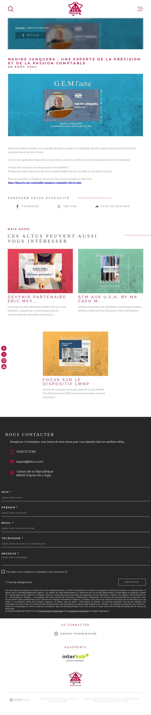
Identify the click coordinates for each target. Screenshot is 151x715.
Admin (134, 699)
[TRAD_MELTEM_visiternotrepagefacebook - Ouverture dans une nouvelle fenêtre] (3, 348)
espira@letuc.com (30, 461)
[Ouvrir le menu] (140, 9)
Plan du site (105, 699)
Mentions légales (121, 699)
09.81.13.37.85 (26, 451)
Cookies (124, 701)
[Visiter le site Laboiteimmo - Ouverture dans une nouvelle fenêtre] (19, 700)
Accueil (20, 28)
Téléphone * (12, 538)
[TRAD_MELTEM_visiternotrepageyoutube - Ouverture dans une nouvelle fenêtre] (3, 366)
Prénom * (9, 507)
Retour (30, 35)
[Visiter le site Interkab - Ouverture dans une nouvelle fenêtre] (75, 657)
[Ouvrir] (11, 9)
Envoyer (132, 582)
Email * (7, 523)
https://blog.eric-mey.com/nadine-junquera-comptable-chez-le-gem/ (45, 182)
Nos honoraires (91, 699)
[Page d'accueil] (75, 9)
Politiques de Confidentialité (51, 611)
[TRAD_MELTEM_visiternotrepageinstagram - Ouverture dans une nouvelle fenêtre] (3, 360)
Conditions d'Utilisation (78, 611)
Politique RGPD (111, 701)
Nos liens (98, 701)
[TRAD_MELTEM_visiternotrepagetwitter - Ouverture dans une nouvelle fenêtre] (3, 354)
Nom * (6, 492)
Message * (10, 553)
